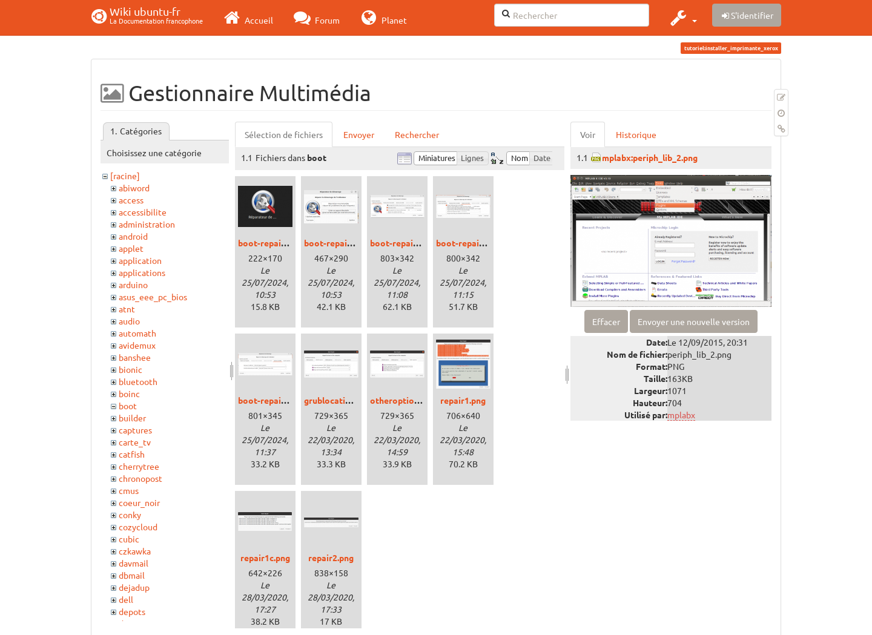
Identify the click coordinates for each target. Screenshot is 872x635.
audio (129, 320)
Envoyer (358, 134)
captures (135, 429)
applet (131, 248)
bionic (130, 369)
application (140, 260)
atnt (127, 308)
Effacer (606, 321)
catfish (132, 454)
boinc (129, 393)
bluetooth (138, 381)
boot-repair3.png (470, 242)
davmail (133, 563)
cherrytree (139, 466)
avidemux (137, 345)
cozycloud (138, 526)
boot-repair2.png (404, 242)
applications (142, 272)
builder (132, 417)
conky (130, 514)
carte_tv (135, 441)
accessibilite (143, 211)
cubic (129, 538)
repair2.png (331, 557)
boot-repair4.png (272, 400)
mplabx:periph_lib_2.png (650, 157)
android (133, 236)
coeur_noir (139, 502)
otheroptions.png (405, 400)
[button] (682, 17)
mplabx (681, 414)
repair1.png (463, 400)
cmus (129, 490)
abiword (134, 187)
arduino (133, 284)
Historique (636, 134)
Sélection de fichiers (284, 134)
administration (147, 224)
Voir (587, 134)
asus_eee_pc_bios (153, 296)
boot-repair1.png (338, 242)
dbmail (132, 575)
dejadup (134, 587)
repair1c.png (265, 557)
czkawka (135, 550)
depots (132, 611)
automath (137, 332)
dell (126, 599)
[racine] (125, 175)
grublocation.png (338, 400)
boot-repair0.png (272, 242)
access (131, 199)
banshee (135, 357)
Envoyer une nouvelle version (694, 321)
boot (128, 405)
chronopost (140, 478)
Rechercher (417, 134)
